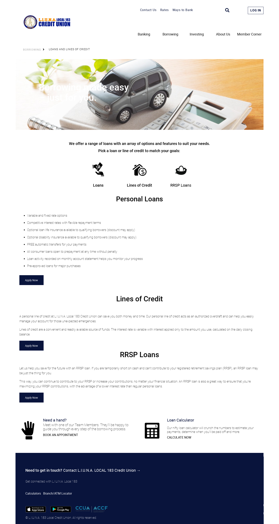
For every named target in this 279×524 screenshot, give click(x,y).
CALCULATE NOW (179, 437)
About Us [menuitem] (223, 34)
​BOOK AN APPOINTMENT (60, 435)
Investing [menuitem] (197, 34)
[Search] (227, 10)
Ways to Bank (182, 10)
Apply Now (31, 280)
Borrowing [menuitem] (170, 34)
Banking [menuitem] (144, 34)
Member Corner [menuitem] (249, 34)
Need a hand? (54, 420)
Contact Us (148, 10)
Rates (164, 10)
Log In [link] (255, 10)
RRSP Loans (180, 185)
